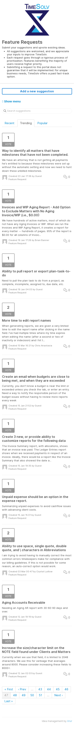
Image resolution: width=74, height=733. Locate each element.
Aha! (69, 721)
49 (23, 695)
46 (66, 689)
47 (6, 695)
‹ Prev (22, 689)
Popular (42, 123)
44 (49, 689)
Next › (58, 695)
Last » (8, 701)
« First (9, 689)
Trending (26, 123)
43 (40, 689)
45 (58, 689)
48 (15, 695)
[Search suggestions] (37, 110)
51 (40, 695)
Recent (9, 123)
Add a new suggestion (37, 91)
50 (32, 695)
